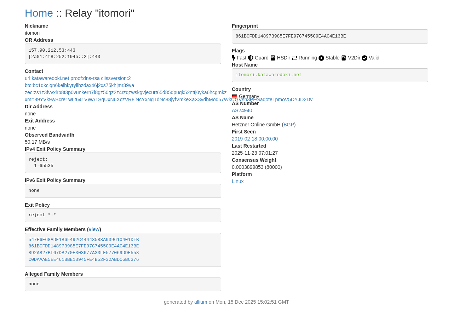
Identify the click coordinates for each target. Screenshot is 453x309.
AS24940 (242, 110)
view (94, 229)
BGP (288, 124)
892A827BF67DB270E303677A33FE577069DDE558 (84, 253)
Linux (237, 181)
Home (39, 13)
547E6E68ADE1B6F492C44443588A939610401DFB (84, 239)
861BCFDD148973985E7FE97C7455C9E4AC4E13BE (84, 246)
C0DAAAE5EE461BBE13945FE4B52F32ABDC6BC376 (84, 259)
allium (200, 302)
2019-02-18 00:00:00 (255, 139)
